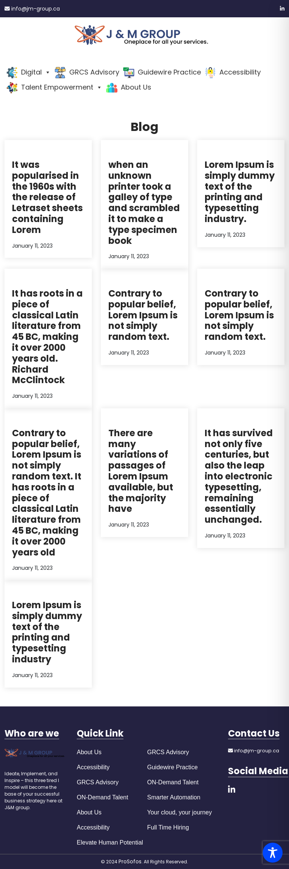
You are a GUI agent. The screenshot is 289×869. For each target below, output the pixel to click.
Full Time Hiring (168, 827)
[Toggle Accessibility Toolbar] (272, 852)
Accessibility (93, 767)
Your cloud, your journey (179, 812)
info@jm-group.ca (32, 8)
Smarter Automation (173, 797)
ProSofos (130, 861)
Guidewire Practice (172, 767)
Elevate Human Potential (110, 842)
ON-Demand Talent (102, 797)
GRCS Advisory (98, 782)
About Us (89, 752)
